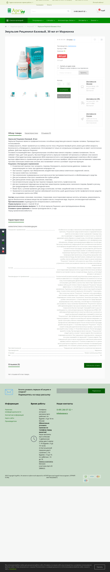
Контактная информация (14, 415)
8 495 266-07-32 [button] (65, 409)
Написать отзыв (93, 365)
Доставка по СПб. (93, 99)
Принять (100, 567)
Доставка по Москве (91, 83)
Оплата (49, 5)
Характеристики (31, 133)
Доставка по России (91, 115)
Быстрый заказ (64, 96)
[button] (19, 2)
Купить (83, 73)
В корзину (64, 90)
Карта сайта (9, 418)
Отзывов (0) (46, 133)
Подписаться (96, 391)
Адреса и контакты (46, 462)
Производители (11, 421)
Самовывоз (39, 5)
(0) (74, 40)
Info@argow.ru (62, 413)
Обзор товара (14, 133)
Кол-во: (60, 80)
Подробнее (12, 569)
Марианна (72, 46)
